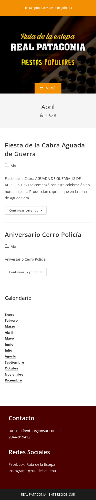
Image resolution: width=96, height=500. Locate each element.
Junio (9, 344)
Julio (8, 350)
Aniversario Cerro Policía (43, 234)
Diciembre (13, 380)
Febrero (11, 320)
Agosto (10, 356)
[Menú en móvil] (48, 88)
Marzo (10, 326)
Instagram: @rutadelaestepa (32, 470)
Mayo (9, 338)
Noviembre (14, 374)
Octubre (11, 368)
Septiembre (14, 362)
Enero (9, 314)
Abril (52, 115)
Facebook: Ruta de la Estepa (32, 464)
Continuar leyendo (28, 211)
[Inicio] (42, 115)
